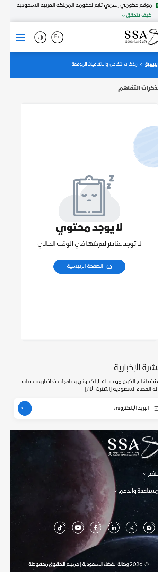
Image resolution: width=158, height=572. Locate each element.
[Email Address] (80, 408)
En (47, 37)
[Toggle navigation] (12, 37)
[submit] (14, 408)
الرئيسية (143, 65)
